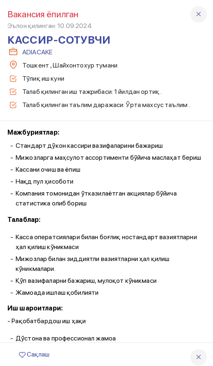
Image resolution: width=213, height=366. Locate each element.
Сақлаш (34, 354)
